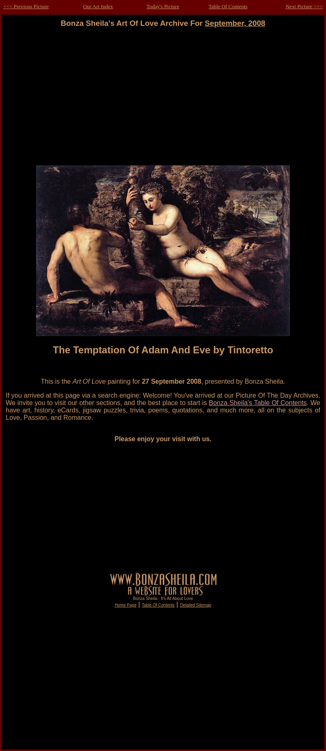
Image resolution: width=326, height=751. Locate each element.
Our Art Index (98, 6)
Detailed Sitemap (195, 605)
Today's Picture (162, 6)
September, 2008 (235, 23)
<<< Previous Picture (26, 6)
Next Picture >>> (304, 6)
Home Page (126, 605)
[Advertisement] (163, 100)
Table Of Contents (227, 6)
